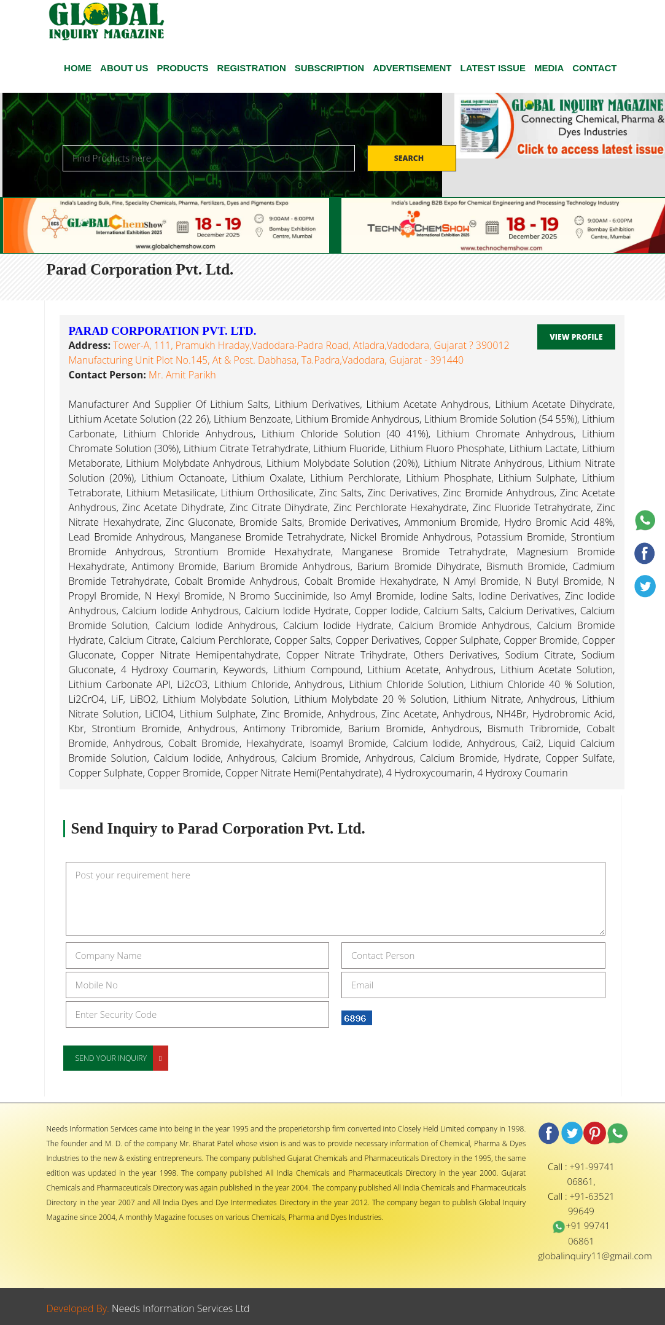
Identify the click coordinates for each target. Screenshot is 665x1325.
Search (410, 158)
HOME (77, 68)
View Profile (576, 337)
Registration (251, 68)
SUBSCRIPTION (329, 68)
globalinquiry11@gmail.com (594, 1255)
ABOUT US (124, 68)
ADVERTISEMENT (412, 68)
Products (182, 68)
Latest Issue (493, 68)
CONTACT (594, 68)
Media (549, 68)
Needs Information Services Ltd (181, 1308)
